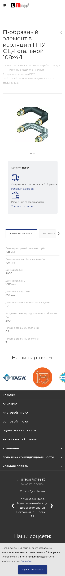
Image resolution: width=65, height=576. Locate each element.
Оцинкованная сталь (19, 430)
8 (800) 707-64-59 (33, 479)
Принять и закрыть (32, 569)
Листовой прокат (16, 412)
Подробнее (27, 561)
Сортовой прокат (16, 421)
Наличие (49, 233)
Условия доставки (23, 188)
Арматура (10, 403)
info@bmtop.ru (35, 491)
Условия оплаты (22, 206)
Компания (11, 448)
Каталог (9, 394)
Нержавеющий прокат (20, 439)
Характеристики (21, 233)
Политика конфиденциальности (28, 457)
